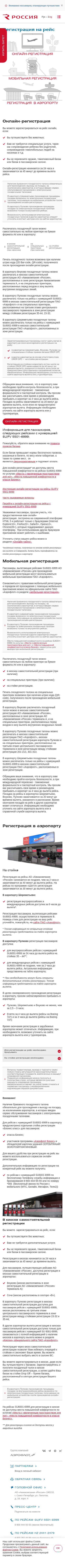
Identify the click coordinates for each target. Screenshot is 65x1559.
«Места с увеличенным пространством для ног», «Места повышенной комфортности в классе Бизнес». (32, 1415)
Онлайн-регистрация (21, 421)
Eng (50, 17)
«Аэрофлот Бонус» (44, 1141)
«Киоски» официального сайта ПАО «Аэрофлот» (30, 1340)
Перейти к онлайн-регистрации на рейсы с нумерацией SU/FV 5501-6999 (27, 505)
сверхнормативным (24, 461)
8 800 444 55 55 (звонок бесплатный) (34, 1524)
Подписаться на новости (27, 1511)
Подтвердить (58, 1548)
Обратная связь (28, 1479)
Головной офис (28, 1487)
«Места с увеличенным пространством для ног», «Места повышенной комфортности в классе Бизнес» (31, 476)
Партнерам (23, 1466)
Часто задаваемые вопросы (18, 497)
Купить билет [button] (3, 45)
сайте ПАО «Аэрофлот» (46, 922)
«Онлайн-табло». (22, 541)
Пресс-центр (25, 1506)
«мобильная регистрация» (44, 592)
